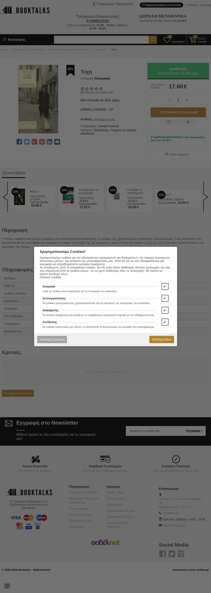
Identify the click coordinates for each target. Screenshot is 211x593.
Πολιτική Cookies (50, 277)
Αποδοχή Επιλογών (52, 339)
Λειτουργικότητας (54, 298)
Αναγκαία (48, 286)
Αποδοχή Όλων (161, 339)
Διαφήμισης (50, 310)
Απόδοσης (49, 322)
